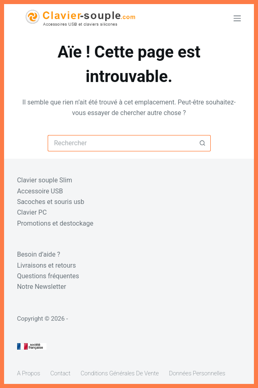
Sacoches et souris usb (50, 202)
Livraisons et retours (46, 265)
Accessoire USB (40, 191)
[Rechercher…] (121, 143)
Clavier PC (32, 212)
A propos (28, 373)
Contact (60, 373)
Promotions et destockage (55, 223)
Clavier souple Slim (44, 180)
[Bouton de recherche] (202, 143)
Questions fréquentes (48, 276)
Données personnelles (197, 373)
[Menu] (237, 18)
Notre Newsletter (41, 286)
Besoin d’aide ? (38, 254)
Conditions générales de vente (120, 373)
